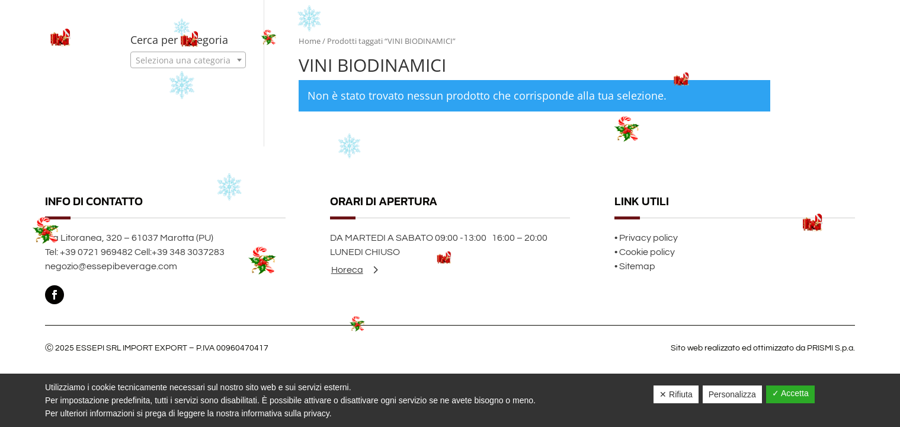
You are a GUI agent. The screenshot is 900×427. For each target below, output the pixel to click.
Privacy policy (648, 238)
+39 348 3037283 (188, 252)
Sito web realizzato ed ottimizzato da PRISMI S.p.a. (763, 348)
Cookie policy (647, 252)
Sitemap (637, 266)
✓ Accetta (790, 393)
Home (310, 41)
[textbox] (188, 60)
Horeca (347, 270)
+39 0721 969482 (96, 252)
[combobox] (188, 60)
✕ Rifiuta (676, 394)
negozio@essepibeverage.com (111, 266)
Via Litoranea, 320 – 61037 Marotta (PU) (129, 238)
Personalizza (732, 394)
